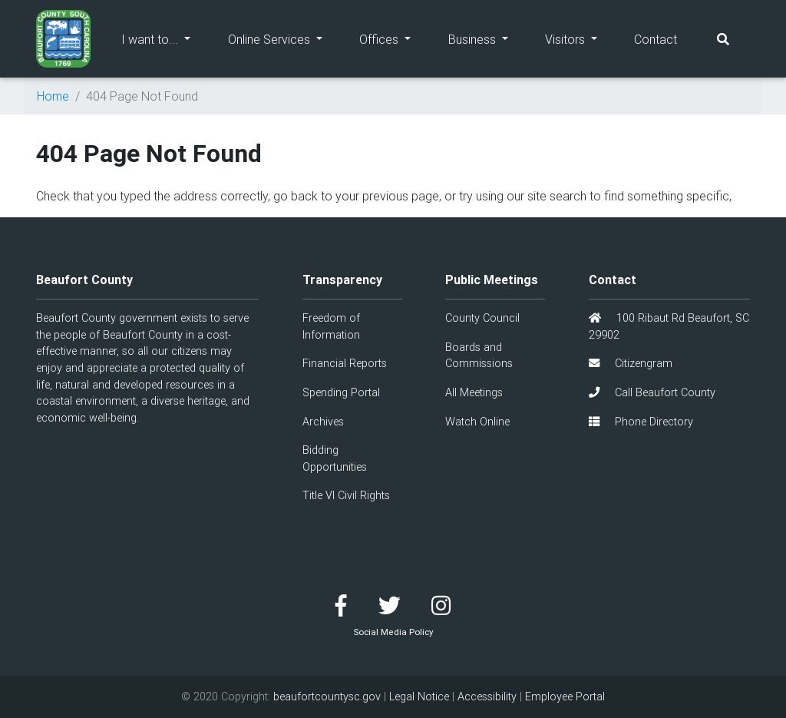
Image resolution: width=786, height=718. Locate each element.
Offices (394, 38)
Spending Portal (341, 392)
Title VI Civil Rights (346, 495)
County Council (482, 318)
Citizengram (630, 363)
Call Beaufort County (652, 392)
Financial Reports (344, 363)
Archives (323, 421)
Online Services (284, 38)
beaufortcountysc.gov (327, 696)
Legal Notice (419, 696)
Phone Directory (641, 421)
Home (53, 96)
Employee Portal (565, 696)
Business (487, 38)
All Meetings (474, 392)
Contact (655, 39)
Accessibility (487, 696)
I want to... (165, 38)
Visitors (580, 38)
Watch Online (477, 421)
